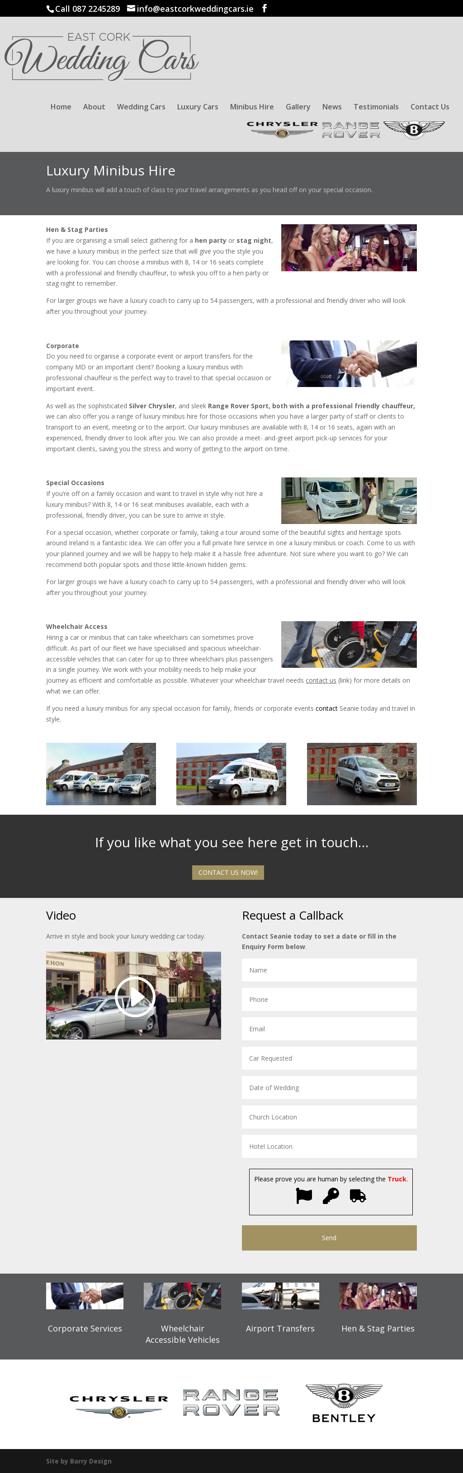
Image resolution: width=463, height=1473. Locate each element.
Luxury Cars (197, 108)
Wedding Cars (141, 108)
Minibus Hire (252, 108)
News (332, 108)
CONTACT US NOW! (228, 872)
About (94, 108)
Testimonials (376, 108)
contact (327, 708)
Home (61, 108)
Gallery (298, 108)
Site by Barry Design (79, 1461)
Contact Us (430, 108)
